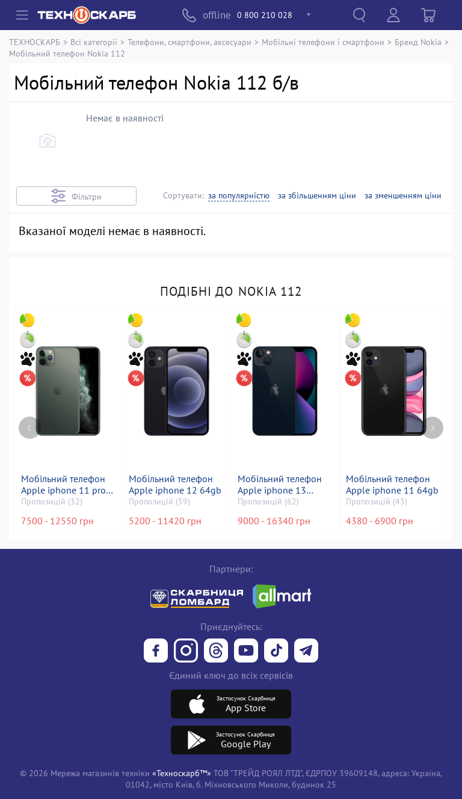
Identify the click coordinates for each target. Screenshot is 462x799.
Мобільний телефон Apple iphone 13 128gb (280, 484)
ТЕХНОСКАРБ (34, 41)
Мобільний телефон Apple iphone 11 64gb (392, 484)
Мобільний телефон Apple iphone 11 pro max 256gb (63, 484)
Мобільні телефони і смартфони (323, 41)
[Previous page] (30, 426)
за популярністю (239, 196)
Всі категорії (93, 41)
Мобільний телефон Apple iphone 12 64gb (175, 484)
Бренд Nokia (418, 41)
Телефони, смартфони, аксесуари (189, 41)
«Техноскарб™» (181, 773)
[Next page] (432, 426)
